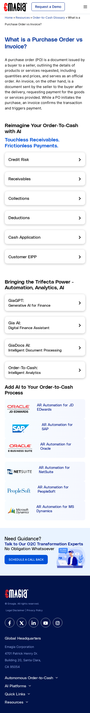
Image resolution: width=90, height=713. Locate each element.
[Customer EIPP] (45, 257)
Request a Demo (48, 7)
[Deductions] (45, 218)
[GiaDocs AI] (45, 347)
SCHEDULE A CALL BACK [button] (26, 559)
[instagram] (57, 622)
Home (9, 17)
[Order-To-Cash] (45, 370)
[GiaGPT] (45, 302)
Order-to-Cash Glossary (49, 17)
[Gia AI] (45, 325)
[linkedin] (33, 622)
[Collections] (45, 198)
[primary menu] (79, 7)
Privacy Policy (35, 610)
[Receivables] (45, 179)
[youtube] (45, 622)
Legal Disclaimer (15, 610)
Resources (23, 17)
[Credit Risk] (45, 159)
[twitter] (21, 622)
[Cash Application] (45, 237)
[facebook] (9, 622)
